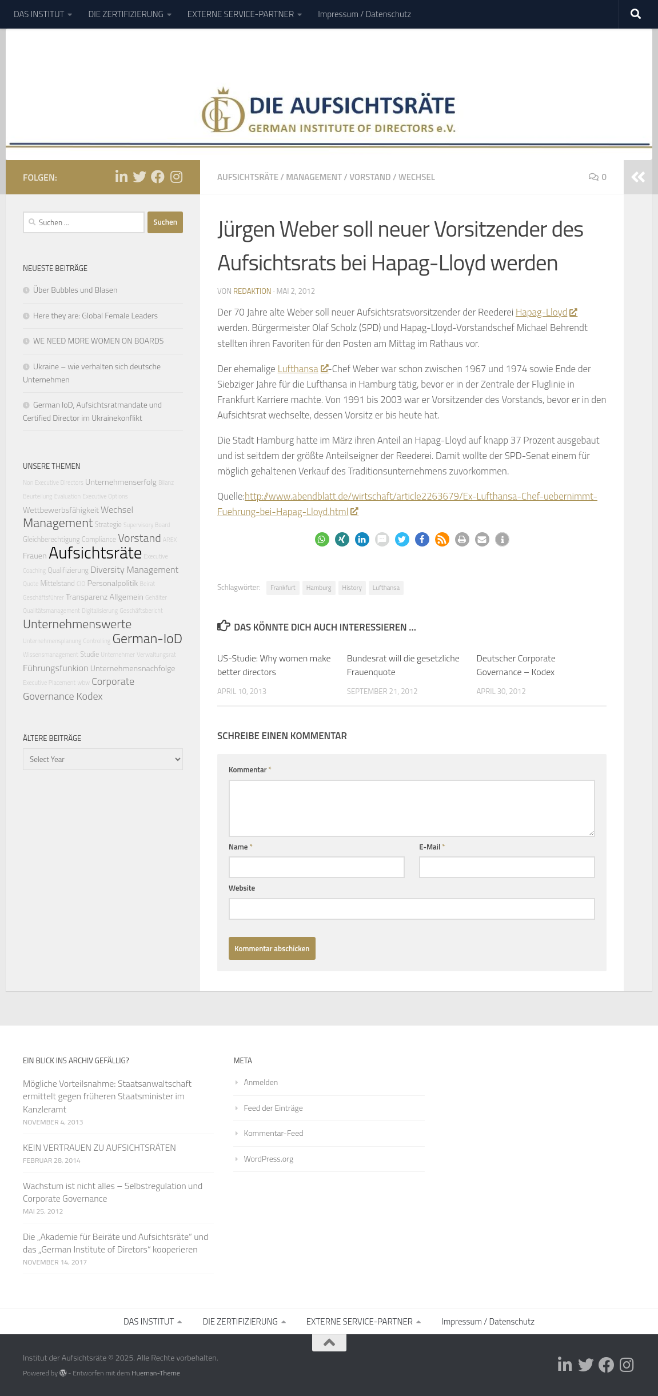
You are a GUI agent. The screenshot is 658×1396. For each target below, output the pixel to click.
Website (242, 888)
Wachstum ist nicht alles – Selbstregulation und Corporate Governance (112, 1192)
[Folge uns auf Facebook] (158, 177)
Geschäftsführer (43, 597)
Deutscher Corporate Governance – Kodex (516, 665)
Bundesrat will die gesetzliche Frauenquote (403, 665)
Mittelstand (57, 583)
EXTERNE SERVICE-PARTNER (241, 14)
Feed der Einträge (273, 1108)
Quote (30, 583)
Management (314, 177)
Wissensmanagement (50, 654)
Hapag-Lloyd (546, 312)
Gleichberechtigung (51, 539)
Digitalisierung (100, 610)
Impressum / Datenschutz (364, 14)
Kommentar (250, 769)
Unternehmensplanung (52, 640)
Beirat (147, 583)
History (352, 587)
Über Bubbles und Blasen (75, 290)
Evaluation (67, 496)
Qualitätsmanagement (51, 610)
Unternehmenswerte (77, 623)
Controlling (97, 640)
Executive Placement (49, 682)
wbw (83, 682)
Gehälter (156, 597)
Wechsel (416, 177)
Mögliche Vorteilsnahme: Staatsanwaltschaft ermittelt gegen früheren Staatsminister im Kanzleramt (107, 1095)
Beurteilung (38, 496)
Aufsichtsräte (247, 177)
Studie (89, 654)
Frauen (35, 555)
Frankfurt (283, 587)
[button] (322, 539)
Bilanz (166, 482)
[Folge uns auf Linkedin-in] (121, 177)
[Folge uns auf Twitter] (139, 177)
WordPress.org (268, 1158)
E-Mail (432, 846)
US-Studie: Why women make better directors (274, 665)
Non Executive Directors (53, 482)
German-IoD (147, 638)
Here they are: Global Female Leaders (95, 315)
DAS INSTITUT (39, 14)
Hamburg (319, 587)
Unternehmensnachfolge (133, 668)
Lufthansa (303, 368)
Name (241, 846)
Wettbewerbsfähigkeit (61, 510)
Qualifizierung (68, 570)
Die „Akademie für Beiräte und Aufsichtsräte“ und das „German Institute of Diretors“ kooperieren (115, 1243)
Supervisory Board (146, 524)
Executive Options (104, 496)
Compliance (99, 539)
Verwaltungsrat (156, 654)
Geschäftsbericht (140, 610)
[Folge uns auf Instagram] (176, 177)
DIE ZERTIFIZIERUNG (125, 14)
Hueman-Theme (155, 1372)
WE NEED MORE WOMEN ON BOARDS (98, 340)
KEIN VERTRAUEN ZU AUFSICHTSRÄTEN (99, 1147)
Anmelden (261, 1082)
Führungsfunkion (56, 668)
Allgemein (126, 597)
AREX (170, 539)
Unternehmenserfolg (121, 482)
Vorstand (369, 177)
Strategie (107, 524)
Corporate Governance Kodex (78, 688)
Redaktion (252, 291)
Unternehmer (118, 654)
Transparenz (87, 597)
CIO (81, 583)
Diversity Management (134, 569)
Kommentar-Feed (273, 1133)
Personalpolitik (112, 583)
